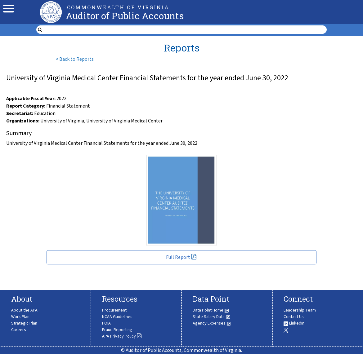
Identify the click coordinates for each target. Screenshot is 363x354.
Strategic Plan (24, 323)
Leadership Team (300, 310)
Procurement (114, 310)
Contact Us (294, 317)
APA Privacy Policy (122, 336)
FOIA (106, 323)
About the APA (24, 310)
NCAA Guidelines (117, 317)
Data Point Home (211, 310)
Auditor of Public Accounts (125, 16)
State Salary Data (211, 317)
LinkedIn (294, 323)
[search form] (185, 29)
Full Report (181, 257)
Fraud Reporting (117, 330)
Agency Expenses (212, 323)
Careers (18, 330)
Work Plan (20, 317)
